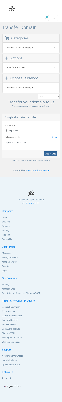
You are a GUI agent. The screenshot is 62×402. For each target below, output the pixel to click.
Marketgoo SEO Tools (12, 337)
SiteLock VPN (8, 333)
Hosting (5, 230)
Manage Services (10, 257)
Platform (6, 234)
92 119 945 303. (33, 203)
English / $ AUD (12, 386)
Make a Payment (9, 261)
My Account (7, 253)
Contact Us (7, 239)
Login (4, 270)
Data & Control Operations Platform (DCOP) (21, 293)
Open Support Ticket (11, 364)
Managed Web (8, 288)
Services (6, 221)
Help (54, 137)
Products (6, 226)
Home (4, 217)
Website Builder (9, 324)
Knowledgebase (9, 360)
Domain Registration (11, 307)
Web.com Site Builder (11, 342)
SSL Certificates (9, 311)
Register (6, 266)
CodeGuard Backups (11, 329)
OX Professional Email (12, 315)
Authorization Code (31, 137)
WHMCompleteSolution (37, 170)
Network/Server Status (12, 356)
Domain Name (10, 125)
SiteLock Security (10, 320)
